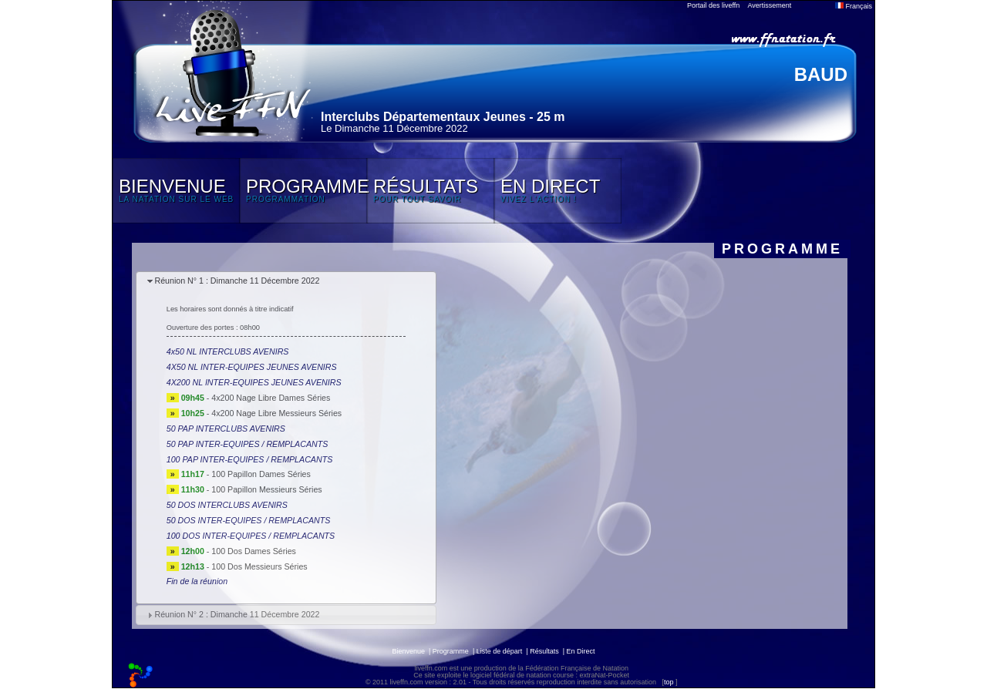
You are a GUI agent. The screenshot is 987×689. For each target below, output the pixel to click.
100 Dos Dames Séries (253, 551)
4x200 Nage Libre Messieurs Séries (276, 413)
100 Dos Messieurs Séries (259, 566)
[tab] (286, 281)
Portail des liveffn (713, 5)
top (669, 682)
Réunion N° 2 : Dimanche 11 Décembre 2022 (236, 614)
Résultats (544, 651)
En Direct (581, 651)
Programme (451, 651)
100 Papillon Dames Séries (261, 474)
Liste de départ (500, 651)
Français (853, 6)
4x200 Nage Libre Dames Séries (270, 397)
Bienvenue (408, 651)
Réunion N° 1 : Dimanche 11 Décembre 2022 (236, 280)
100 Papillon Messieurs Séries (266, 489)
